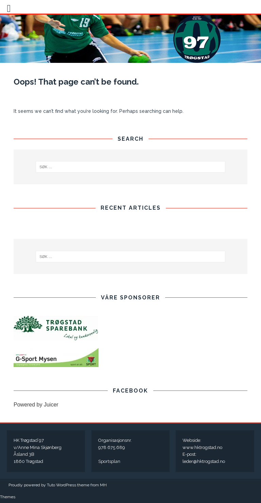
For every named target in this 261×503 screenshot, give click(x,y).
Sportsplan (109, 461)
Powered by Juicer (36, 404)
